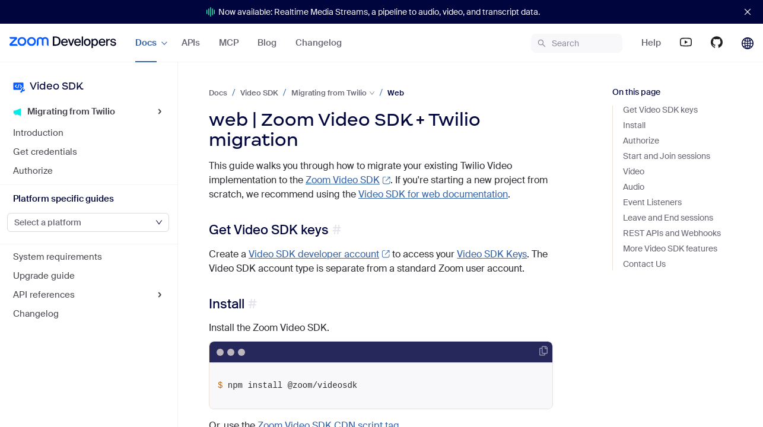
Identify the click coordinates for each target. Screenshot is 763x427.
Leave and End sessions (668, 218)
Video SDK (259, 93)
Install (226, 304)
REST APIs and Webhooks (672, 233)
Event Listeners (652, 202)
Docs (218, 93)
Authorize (641, 140)
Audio (633, 187)
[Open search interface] (576, 43)
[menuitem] (63, 43)
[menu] (191, 43)
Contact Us (644, 264)
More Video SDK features (670, 248)
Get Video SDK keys (269, 229)
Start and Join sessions (666, 156)
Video (633, 171)
